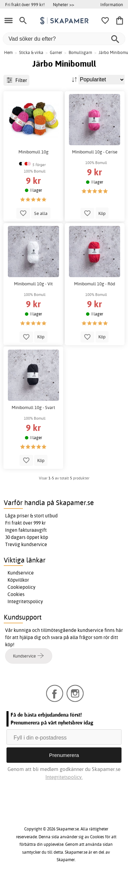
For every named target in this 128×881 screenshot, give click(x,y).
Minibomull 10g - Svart (33, 407)
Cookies (16, 594)
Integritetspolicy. (64, 777)
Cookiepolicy (21, 587)
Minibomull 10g (33, 151)
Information (111, 4)
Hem (8, 52)
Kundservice (21, 573)
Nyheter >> (63, 4)
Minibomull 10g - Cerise (94, 151)
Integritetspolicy (25, 601)
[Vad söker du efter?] (64, 38)
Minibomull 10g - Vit (33, 283)
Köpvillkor (18, 580)
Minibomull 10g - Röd (94, 283)
